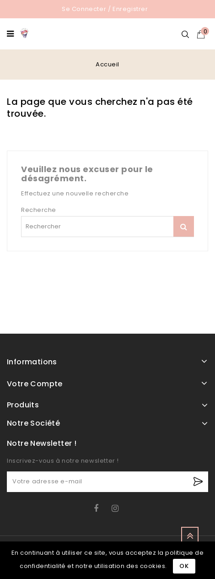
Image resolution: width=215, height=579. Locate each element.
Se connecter (84, 9)
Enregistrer (130, 9)
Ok (183, 566)
